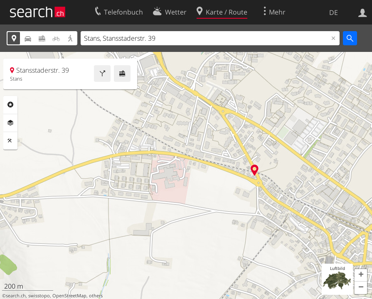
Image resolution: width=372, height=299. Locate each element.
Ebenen (10, 123)
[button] (361, 275)
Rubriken (10, 104)
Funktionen (10, 141)
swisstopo (39, 296)
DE (333, 12)
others (96, 296)
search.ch (16, 296)
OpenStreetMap (69, 296)
